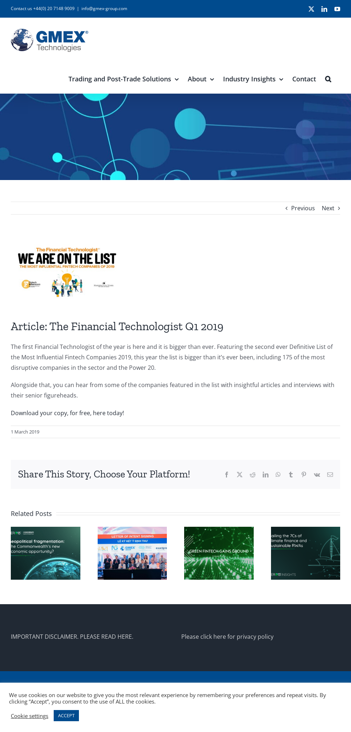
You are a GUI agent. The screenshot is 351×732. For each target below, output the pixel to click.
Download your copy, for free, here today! (67, 413)
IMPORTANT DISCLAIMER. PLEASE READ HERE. (72, 637)
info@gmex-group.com (104, 8)
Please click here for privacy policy (227, 637)
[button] (328, 78)
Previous (303, 208)
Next (328, 208)
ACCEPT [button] (66, 715)
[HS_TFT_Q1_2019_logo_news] (175, 272)
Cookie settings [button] (29, 716)
